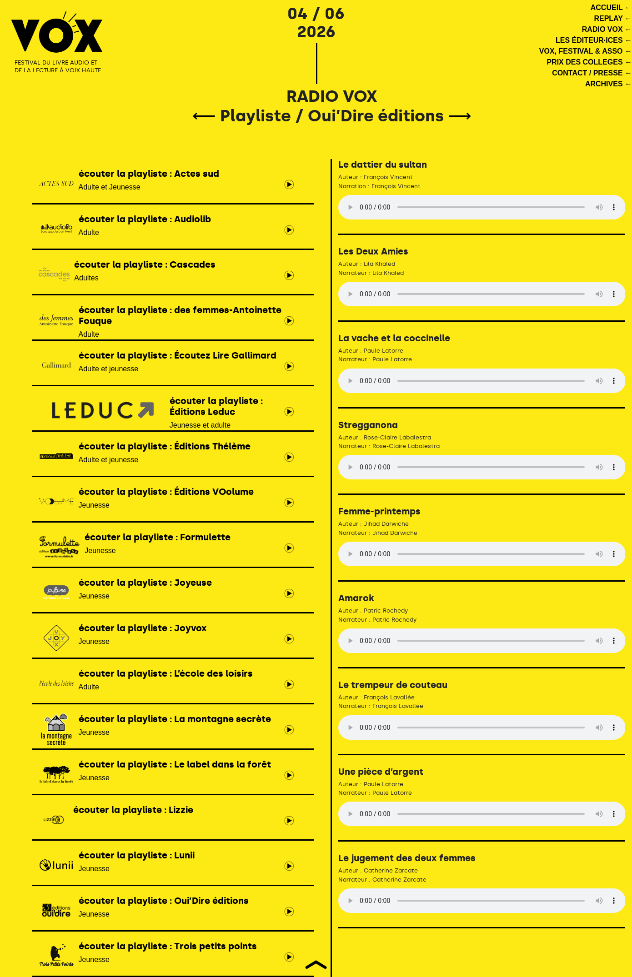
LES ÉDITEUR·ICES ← (594, 40)
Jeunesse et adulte (166, 412)
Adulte (166, 321)
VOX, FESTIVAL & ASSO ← (585, 51)
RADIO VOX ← (607, 29)
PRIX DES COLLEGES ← (589, 62)
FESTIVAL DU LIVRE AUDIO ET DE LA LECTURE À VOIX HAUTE (58, 66)
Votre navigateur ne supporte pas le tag (482, 207)
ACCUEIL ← (611, 7)
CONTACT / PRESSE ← (592, 73)
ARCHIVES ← (608, 84)
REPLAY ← (613, 18)
